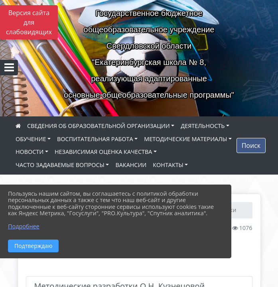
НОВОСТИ (29, 151)
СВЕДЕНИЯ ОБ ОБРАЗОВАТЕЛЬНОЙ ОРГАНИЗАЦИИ (98, 126)
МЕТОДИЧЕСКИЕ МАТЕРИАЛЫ (185, 139)
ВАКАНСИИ (130, 165)
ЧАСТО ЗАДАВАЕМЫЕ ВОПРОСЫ (60, 165)
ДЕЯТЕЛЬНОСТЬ (203, 126)
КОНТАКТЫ (168, 165)
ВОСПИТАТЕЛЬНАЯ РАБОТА (95, 139)
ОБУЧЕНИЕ (31, 139)
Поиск (251, 145)
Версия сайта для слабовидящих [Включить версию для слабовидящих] (29, 22)
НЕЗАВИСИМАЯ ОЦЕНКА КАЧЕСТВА (103, 151)
